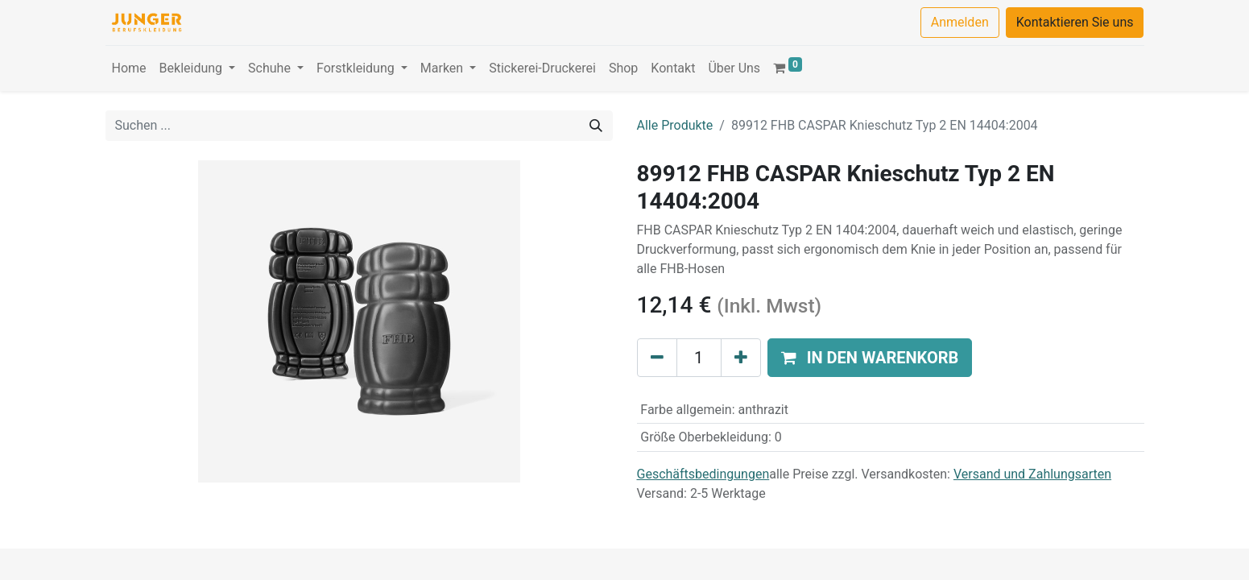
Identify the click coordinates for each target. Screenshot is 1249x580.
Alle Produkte (675, 125)
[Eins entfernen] (657, 357)
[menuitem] (129, 68)
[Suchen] (596, 125)
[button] (870, 357)
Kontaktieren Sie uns (1075, 22)
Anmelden (960, 22)
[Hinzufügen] (741, 357)
